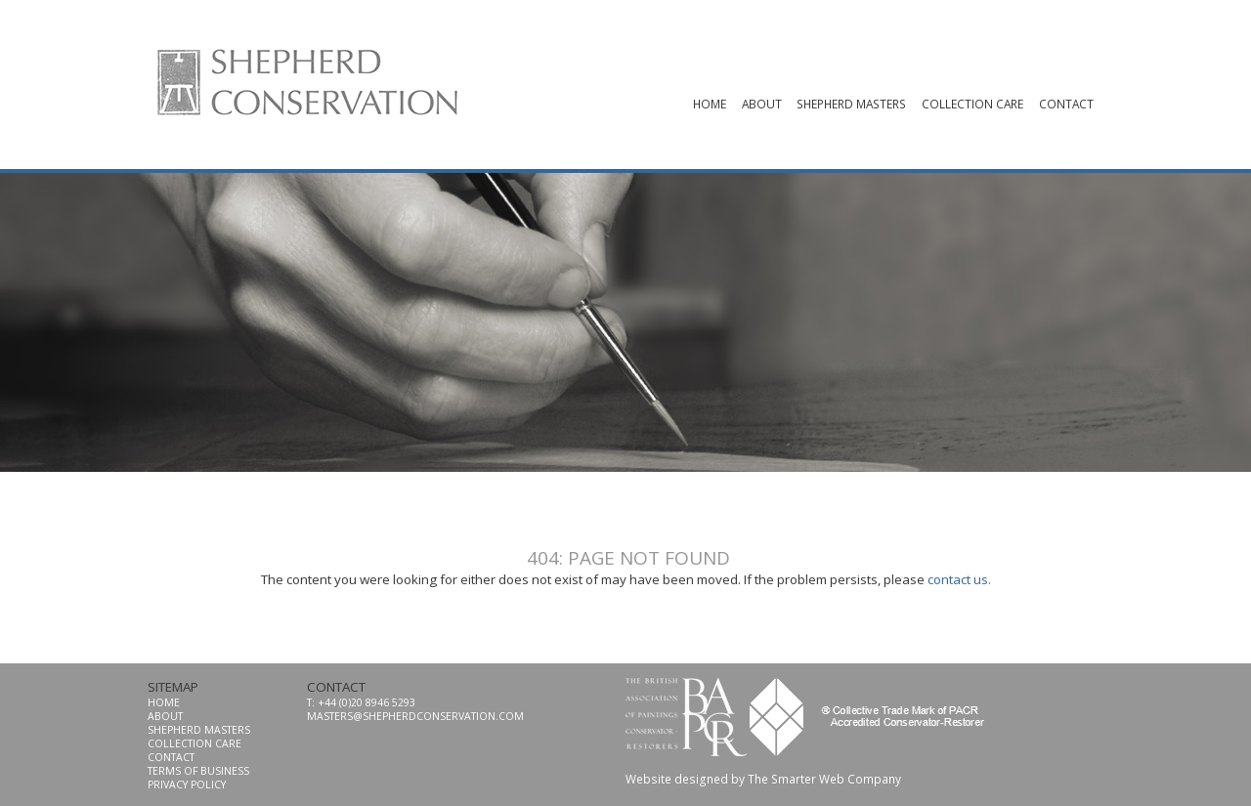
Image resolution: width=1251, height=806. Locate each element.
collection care (972, 103)
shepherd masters (851, 103)
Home (709, 103)
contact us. (959, 579)
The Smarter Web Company (824, 778)
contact (1066, 103)
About (762, 103)
